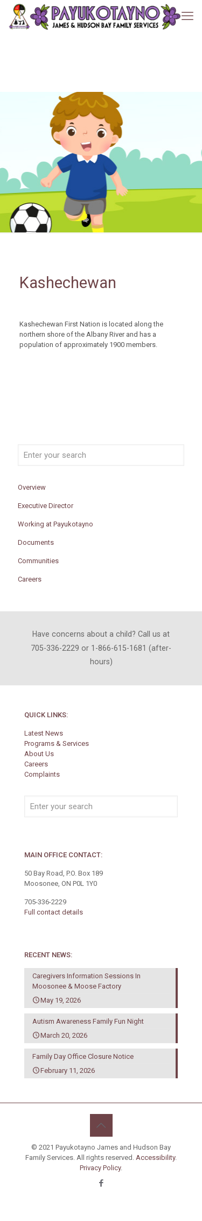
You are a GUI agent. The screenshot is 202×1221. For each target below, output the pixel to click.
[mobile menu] (187, 16)
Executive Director (45, 506)
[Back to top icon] (101, 1125)
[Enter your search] (101, 455)
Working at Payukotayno (55, 524)
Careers (29, 579)
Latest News (43, 733)
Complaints (42, 774)
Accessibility (155, 1157)
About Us (39, 754)
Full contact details (53, 912)
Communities (38, 561)
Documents (36, 542)
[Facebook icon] (101, 1183)
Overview (32, 487)
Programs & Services (56, 743)
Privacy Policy (100, 1168)
